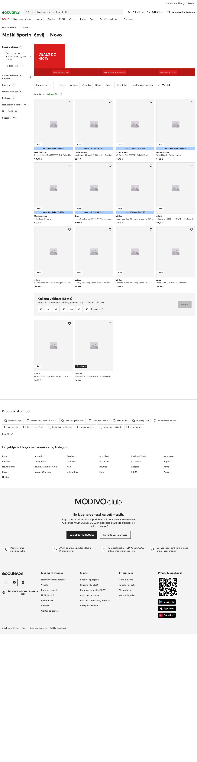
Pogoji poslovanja (89, 733)
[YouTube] (14, 710)
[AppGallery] (167, 743)
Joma (166, 595)
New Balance (8, 595)
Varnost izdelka (127, 723)
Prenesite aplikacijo (175, 3)
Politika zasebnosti (58, 756)
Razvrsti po (44, 85)
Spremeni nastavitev (39, 756)
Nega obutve (125, 718)
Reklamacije (47, 728)
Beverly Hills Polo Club (45, 595)
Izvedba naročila (49, 718)
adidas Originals (42, 600)
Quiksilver (104, 584)
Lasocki (135, 595)
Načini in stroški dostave (53, 708)
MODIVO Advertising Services (95, 728)
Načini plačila (48, 723)
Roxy (4, 584)
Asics (166, 600)
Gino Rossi (72, 589)
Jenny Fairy (40, 589)
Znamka (86, 85)
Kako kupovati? (126, 708)
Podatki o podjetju (89, 708)
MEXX (134, 600)
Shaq (4, 600)
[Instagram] (5, 710)
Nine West (169, 584)
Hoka (101, 600)
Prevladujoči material (142, 85)
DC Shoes (136, 589)
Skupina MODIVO (89, 713)
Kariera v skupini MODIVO (93, 718)
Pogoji (24, 756)
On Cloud (104, 589)
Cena (62, 85)
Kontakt (45, 733)
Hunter (5, 605)
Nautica (103, 595)
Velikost (74, 85)
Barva (98, 85)
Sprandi (38, 584)
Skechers (71, 584)
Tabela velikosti (127, 713)
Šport (108, 85)
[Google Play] (167, 730)
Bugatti (167, 589)
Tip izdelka (121, 85)
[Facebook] (23, 710)
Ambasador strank (89, 723)
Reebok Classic (139, 584)
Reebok (6, 589)
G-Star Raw (73, 600)
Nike (69, 595)
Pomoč (191, 3)
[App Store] (167, 737)
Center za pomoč (50, 739)
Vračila (44, 713)
